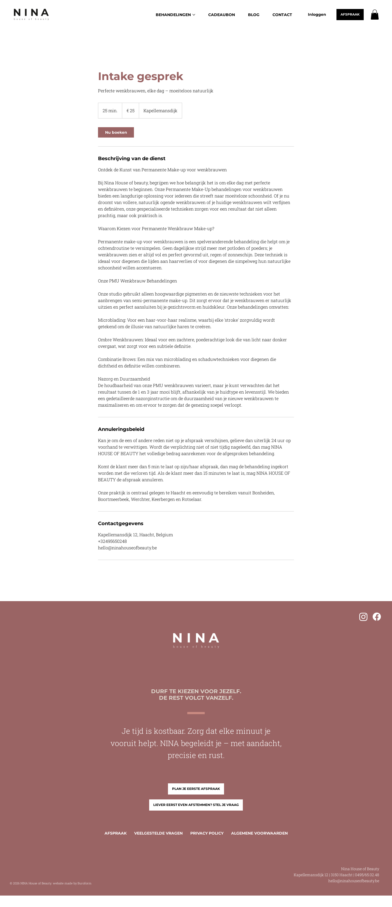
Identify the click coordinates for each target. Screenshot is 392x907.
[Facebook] (376, 616)
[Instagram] (363, 616)
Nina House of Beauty (360, 868)
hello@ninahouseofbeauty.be (353, 880)
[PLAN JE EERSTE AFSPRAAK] (196, 789)
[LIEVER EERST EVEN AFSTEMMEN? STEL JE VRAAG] (196, 805)
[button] (374, 15)
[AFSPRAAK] (350, 14)
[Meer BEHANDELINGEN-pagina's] (193, 14)
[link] (116, 132)
